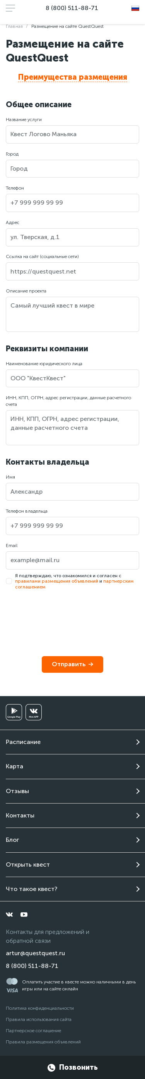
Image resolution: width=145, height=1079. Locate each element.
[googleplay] (14, 712)
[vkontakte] (9, 914)
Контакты (20, 815)
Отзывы (17, 791)
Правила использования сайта (39, 1019)
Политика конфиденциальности (40, 1008)
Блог (12, 839)
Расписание (23, 742)
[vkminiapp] (34, 712)
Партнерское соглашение (33, 1030)
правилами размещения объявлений (56, 581)
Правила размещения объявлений (43, 1042)
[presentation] (64, 617)
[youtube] (23, 914)
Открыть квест (28, 864)
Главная (14, 26)
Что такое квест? (31, 889)
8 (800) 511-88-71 (72, 8)
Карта (14, 766)
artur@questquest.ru (35, 953)
